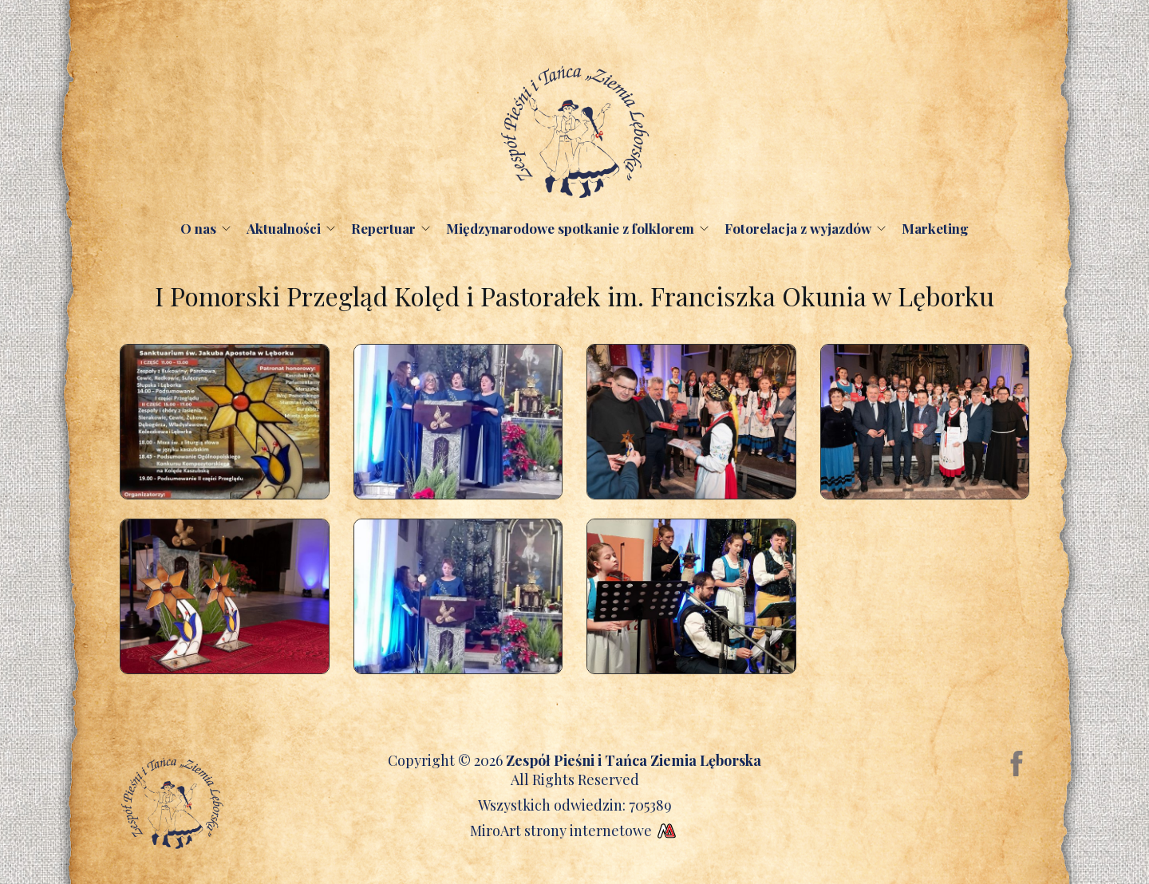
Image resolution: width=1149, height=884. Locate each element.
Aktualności (284, 228)
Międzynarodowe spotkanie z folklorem (570, 228)
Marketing (935, 228)
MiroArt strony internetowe (575, 830)
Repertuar (383, 228)
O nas (198, 228)
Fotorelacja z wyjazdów (798, 228)
